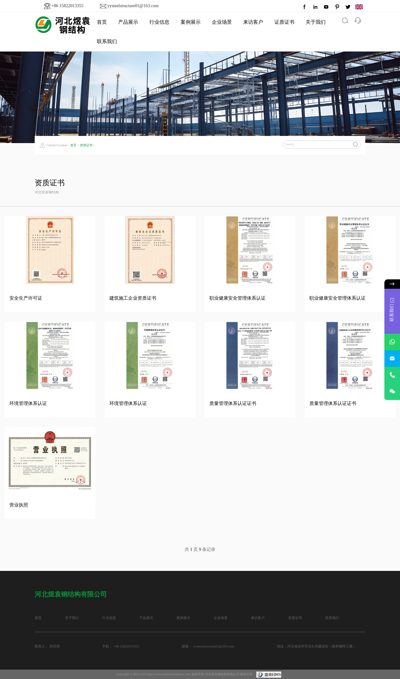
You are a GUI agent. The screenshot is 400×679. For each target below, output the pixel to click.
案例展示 (191, 22)
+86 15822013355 (67, 5)
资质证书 (86, 145)
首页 (73, 145)
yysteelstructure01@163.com (132, 5)
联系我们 (107, 41)
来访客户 (253, 22)
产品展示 (128, 22)
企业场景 (222, 22)
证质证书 (284, 22)
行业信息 (159, 22)
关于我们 (316, 22)
